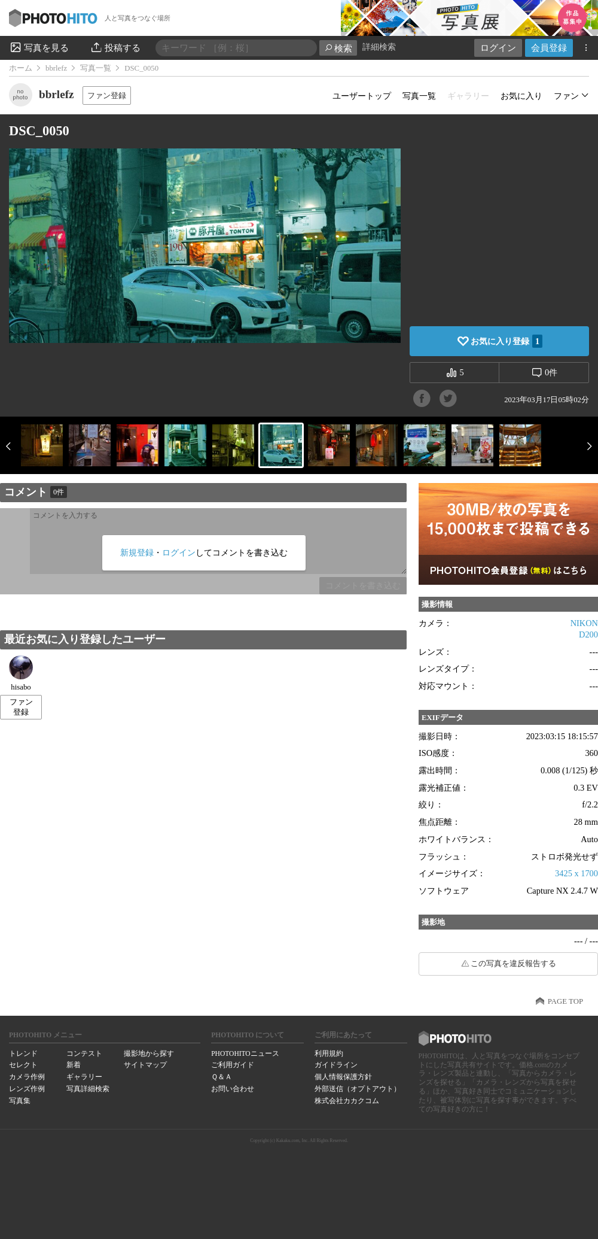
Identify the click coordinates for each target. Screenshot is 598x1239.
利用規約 (329, 1053)
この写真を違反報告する (513, 963)
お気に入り (521, 96)
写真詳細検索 (87, 1088)
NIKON (584, 623)
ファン (566, 96)
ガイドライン (336, 1064)
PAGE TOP (565, 1001)
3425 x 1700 (576, 873)
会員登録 (549, 47)
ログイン (498, 47)
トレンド (23, 1053)
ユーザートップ (361, 96)
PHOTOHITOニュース (245, 1053)
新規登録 (137, 552)
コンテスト (84, 1053)
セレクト (23, 1064)
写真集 (19, 1100)
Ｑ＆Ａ (221, 1076)
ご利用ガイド (232, 1064)
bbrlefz (56, 68)
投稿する (115, 47)
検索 (338, 48)
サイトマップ (145, 1064)
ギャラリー (84, 1076)
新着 (73, 1064)
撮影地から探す (149, 1053)
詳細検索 (379, 46)
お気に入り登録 (506, 341)
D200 (588, 634)
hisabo (21, 673)
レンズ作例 (27, 1088)
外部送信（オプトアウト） (358, 1088)
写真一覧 (95, 68)
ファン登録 (106, 95)
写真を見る (39, 47)
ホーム (20, 68)
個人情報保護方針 (343, 1076)
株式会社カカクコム (347, 1100)
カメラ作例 (27, 1076)
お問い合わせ (232, 1088)
